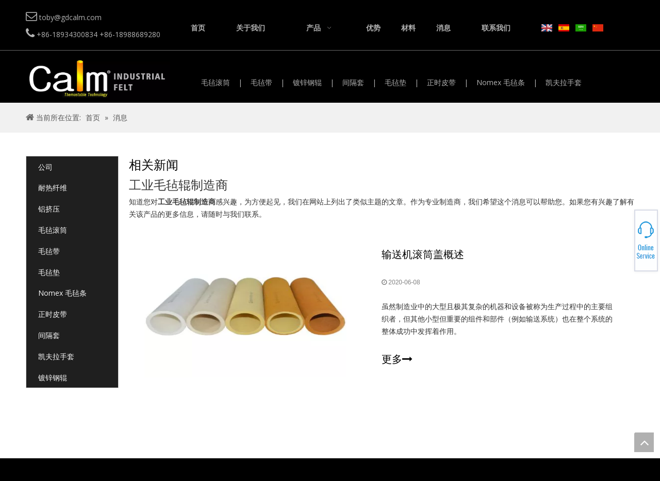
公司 (45, 167)
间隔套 (353, 82)
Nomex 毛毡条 (500, 82)
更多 (397, 359)
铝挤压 (49, 209)
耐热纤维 (52, 188)
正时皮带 (441, 82)
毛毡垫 (395, 82)
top (644, 442)
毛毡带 (261, 82)
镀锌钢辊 (307, 82)
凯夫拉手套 (564, 82)
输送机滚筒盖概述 (423, 254)
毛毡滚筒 (215, 82)
